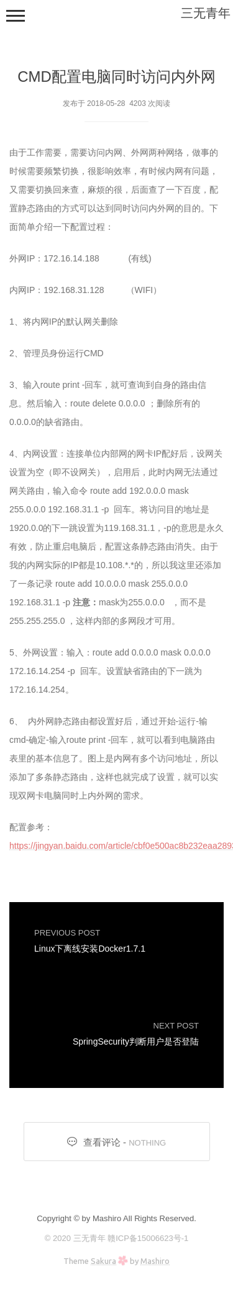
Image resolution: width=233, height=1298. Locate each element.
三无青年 (206, 13)
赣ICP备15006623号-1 (147, 1238)
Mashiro (155, 1260)
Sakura (103, 1260)
